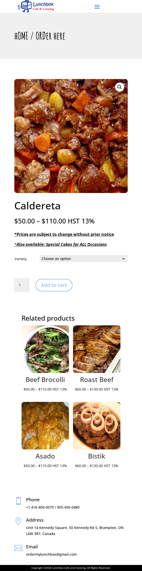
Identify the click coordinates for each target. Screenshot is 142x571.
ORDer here (50, 35)
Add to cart (54, 285)
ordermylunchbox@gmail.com (51, 554)
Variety (21, 258)
